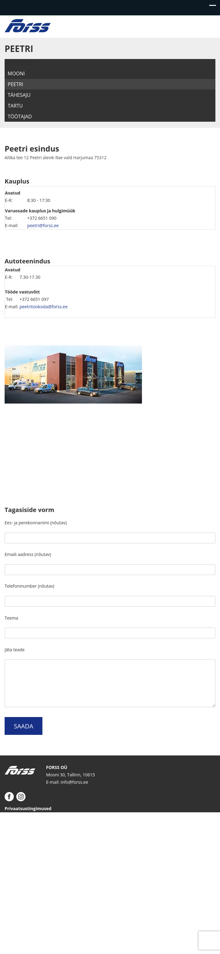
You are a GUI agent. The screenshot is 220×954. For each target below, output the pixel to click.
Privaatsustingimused (28, 808)
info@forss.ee (74, 782)
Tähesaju (19, 95)
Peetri (15, 84)
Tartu (15, 105)
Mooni (16, 73)
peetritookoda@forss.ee (43, 306)
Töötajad (20, 116)
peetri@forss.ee (43, 225)
